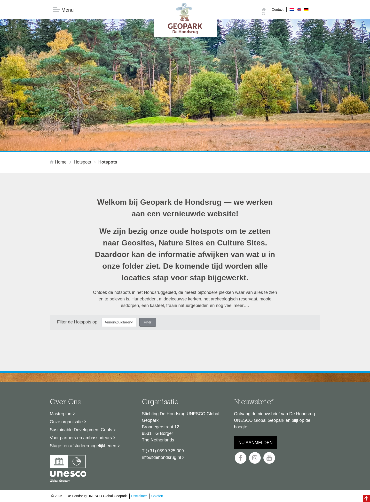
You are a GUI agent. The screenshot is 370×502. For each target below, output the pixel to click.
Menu (63, 10)
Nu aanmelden (255, 442)
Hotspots (82, 162)
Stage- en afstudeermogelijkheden (83, 445)
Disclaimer (139, 496)
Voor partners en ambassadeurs (81, 437)
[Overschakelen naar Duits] (306, 9)
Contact (277, 9)
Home (59, 162)
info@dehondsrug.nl (161, 457)
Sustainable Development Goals (81, 429)
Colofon (157, 496)
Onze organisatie (66, 421)
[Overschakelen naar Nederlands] (291, 9)
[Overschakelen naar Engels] (299, 9)
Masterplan (60, 413)
